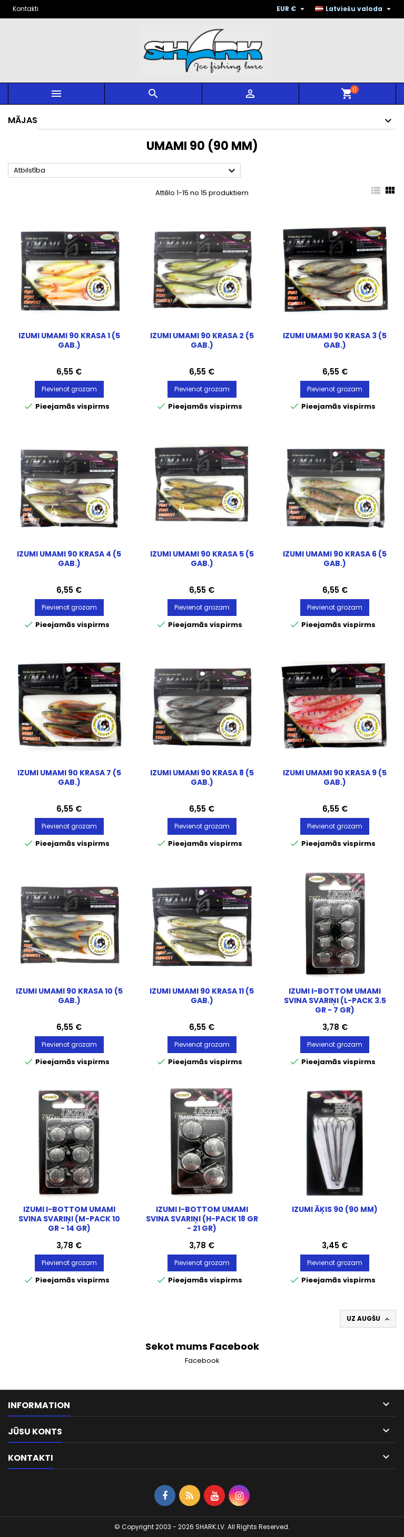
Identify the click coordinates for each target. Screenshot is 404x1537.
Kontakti (25, 8)
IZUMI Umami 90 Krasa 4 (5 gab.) (69, 559)
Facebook (202, 1361)
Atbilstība (126, 171)
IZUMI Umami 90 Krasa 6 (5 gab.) (335, 559)
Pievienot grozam (69, 389)
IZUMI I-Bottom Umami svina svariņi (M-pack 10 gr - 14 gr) (69, 1218)
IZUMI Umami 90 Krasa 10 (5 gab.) (69, 996)
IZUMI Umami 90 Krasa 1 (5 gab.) (69, 340)
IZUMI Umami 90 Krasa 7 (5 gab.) (69, 777)
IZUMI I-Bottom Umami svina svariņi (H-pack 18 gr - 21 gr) (202, 1218)
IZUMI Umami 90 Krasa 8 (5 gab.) (202, 777)
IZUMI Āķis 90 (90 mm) (335, 1209)
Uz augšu (369, 1318)
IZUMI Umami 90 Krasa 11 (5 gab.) (202, 996)
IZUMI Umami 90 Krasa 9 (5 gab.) (335, 777)
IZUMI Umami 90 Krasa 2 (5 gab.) (202, 340)
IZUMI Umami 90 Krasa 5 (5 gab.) (202, 559)
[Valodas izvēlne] (354, 9)
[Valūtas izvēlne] (292, 9)
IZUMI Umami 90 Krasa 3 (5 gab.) (335, 340)
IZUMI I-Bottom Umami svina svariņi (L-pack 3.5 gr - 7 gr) (335, 1000)
